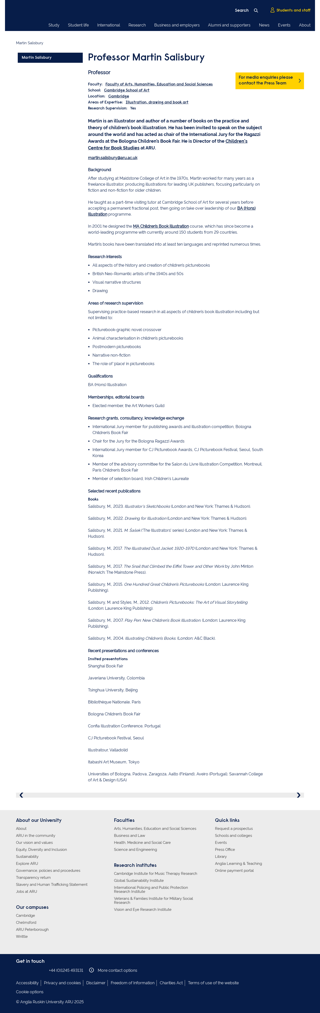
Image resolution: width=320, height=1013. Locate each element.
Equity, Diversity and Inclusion (41, 849)
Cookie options (30, 992)
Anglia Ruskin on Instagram (27, 970)
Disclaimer (96, 983)
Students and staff (290, 10)
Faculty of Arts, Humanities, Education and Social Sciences (159, 84)
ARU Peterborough (32, 929)
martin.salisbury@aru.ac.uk (112, 157)
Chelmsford (26, 922)
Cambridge (118, 96)
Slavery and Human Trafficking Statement (52, 884)
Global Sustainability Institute (139, 880)
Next (298, 795)
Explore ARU (27, 863)
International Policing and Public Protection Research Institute (151, 889)
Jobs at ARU (26, 891)
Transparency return (33, 877)
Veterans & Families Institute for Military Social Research (153, 900)
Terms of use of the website (213, 983)
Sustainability (27, 856)
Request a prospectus (234, 828)
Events (284, 25)
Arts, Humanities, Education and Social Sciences (155, 828)
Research (137, 25)
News (264, 25)
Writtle (22, 936)
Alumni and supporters (229, 25)
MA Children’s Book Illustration (161, 226)
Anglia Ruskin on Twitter (34, 970)
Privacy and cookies (62, 983)
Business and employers (177, 25)
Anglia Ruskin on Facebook (19, 970)
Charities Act (171, 983)
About (304, 25)
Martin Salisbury (37, 58)
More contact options (113, 970)
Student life (78, 25)
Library (221, 856)
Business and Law (129, 835)
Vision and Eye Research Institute (143, 909)
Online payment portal (234, 870)
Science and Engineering (135, 849)
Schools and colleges (233, 835)
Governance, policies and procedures (48, 870)
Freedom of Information (132, 983)
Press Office (225, 849)
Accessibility (27, 983)
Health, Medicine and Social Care (142, 842)
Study (54, 25)
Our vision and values (34, 842)
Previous (22, 795)
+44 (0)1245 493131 (66, 970)
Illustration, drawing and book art (157, 102)
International (108, 25)
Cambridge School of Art (127, 90)
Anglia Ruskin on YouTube (41, 970)
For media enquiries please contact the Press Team (266, 80)
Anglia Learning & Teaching (238, 863)
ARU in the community (35, 835)
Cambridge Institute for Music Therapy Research (155, 873)
